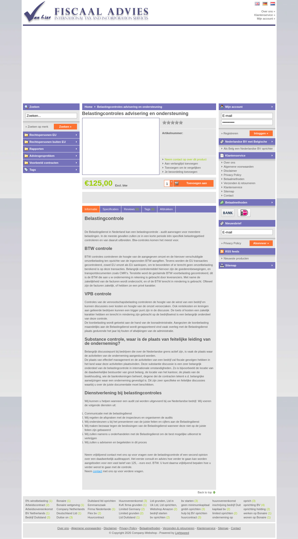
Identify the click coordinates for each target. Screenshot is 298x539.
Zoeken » (65, 126)
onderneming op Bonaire (222, 517)
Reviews (131, 209)
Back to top (205, 492)
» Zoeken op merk (36, 126)
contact (97, 471)
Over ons (229, 162)
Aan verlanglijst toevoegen (181, 163)
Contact (229, 195)
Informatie (91, 209)
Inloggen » (261, 133)
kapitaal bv (221, 509)
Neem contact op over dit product (186, 159)
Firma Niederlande (101, 509)
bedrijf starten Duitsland (158, 513)
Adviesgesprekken (42, 155)
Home (89, 106)
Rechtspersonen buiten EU (48, 141)
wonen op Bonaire (257, 517)
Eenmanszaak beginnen (97, 505)
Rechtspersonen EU (43, 134)
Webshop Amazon (163, 509)
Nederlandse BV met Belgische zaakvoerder (243, 142)
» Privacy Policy (231, 243)
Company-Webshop (91, 2)
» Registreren (229, 133)
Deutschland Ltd (69, 513)
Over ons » (268, 11)
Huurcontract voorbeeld (96, 517)
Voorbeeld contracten (44, 162)
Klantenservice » (264, 15)
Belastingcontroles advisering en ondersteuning (129, 106)
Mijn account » (266, 18)
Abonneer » (261, 243)
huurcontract (191, 517)
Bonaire (64, 500)
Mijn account (234, 106)
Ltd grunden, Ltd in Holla (162, 501)
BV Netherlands (37, 513)
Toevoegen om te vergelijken (183, 167)
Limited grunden (131, 513)
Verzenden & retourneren (240, 183)
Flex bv (94, 513)
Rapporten (37, 148)
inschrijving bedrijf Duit (226, 505)
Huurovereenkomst (133, 500)
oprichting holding (257, 509)
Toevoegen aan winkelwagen (196, 184)
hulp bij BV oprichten (194, 513)
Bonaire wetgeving (70, 505)
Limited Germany (132, 509)
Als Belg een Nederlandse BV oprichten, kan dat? (248, 148)
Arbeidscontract (37, 505)
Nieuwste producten (236, 258)
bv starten (189, 500)
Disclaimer (230, 170)
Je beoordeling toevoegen (181, 171)
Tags (33, 169)
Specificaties (110, 209)
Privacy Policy (232, 174)
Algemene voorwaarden (239, 166)
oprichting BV (254, 505)
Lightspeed (182, 532)
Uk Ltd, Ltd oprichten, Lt (163, 505)
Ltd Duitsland (129, 517)
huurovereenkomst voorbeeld (224, 501)
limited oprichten (224, 513)
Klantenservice (235, 155)
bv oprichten (160, 517)
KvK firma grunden (133, 505)
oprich (250, 500)
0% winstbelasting (39, 500)
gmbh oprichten (193, 509)
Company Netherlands (71, 509)
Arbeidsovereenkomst (39, 509)
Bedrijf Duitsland (37, 517)
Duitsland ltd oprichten (102, 501)
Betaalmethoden (234, 179)
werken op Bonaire (257, 513)
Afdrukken (166, 209)
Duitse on (65, 517)
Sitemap (229, 191)
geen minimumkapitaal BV (195, 505)
